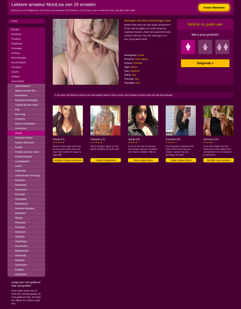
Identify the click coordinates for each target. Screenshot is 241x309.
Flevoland (16, 34)
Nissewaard (21, 189)
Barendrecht (21, 95)
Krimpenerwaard (23, 156)
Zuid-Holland (17, 81)
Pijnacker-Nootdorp (24, 208)
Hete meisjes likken (143, 160)
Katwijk (18, 147)
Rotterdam (20, 222)
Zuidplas (19, 269)
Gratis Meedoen (214, 7)
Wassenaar (20, 255)
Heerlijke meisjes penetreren (68, 160)
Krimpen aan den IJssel (27, 152)
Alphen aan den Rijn (25, 90)
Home (14, 21)
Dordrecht (20, 119)
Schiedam (20, 227)
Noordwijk (20, 194)
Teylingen (20, 236)
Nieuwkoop (20, 185)
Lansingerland (22, 161)
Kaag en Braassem (24, 142)
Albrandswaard (22, 86)
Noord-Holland (18, 62)
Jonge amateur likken (181, 160)
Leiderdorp (20, 170)
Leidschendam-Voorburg (27, 175)
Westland (19, 260)
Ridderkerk (20, 213)
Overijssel (16, 67)
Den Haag (20, 114)
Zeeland (15, 76)
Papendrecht (21, 203)
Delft (17, 109)
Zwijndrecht (21, 274)
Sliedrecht (20, 232)
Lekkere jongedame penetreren (105, 160)
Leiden (18, 166)
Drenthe (15, 29)
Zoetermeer (21, 265)
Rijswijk (19, 218)
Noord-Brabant (18, 57)
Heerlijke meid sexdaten (219, 160)
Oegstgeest (21, 199)
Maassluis (20, 180)
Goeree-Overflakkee (25, 123)
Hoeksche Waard (23, 138)
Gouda (18, 133)
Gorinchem (20, 128)
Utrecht (15, 72)
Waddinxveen (22, 250)
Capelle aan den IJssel (26, 105)
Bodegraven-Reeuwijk (26, 100)
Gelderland (16, 43)
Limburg (15, 53)
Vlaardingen (21, 241)
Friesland (16, 39)
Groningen (16, 48)
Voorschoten (21, 246)
